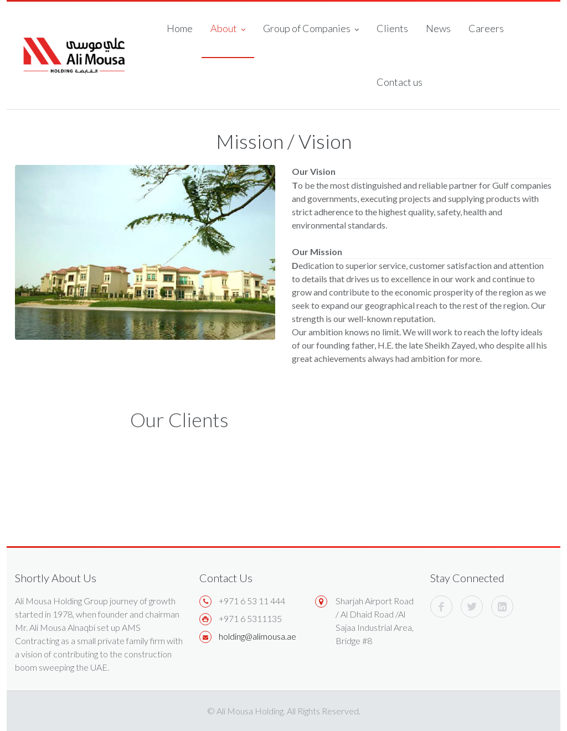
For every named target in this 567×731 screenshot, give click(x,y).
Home (180, 28)
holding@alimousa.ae (257, 636)
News (438, 28)
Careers (486, 28)
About (227, 29)
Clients (392, 28)
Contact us (399, 82)
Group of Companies (311, 29)
